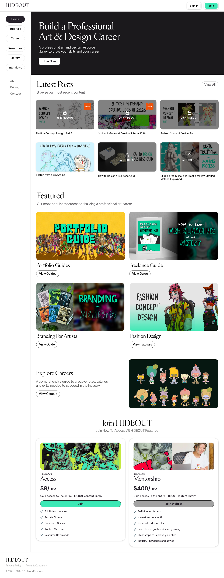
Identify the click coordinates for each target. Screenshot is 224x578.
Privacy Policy (13, 565)
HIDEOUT (18, 5)
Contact (15, 93)
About (14, 81)
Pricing (14, 87)
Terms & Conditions (36, 565)
